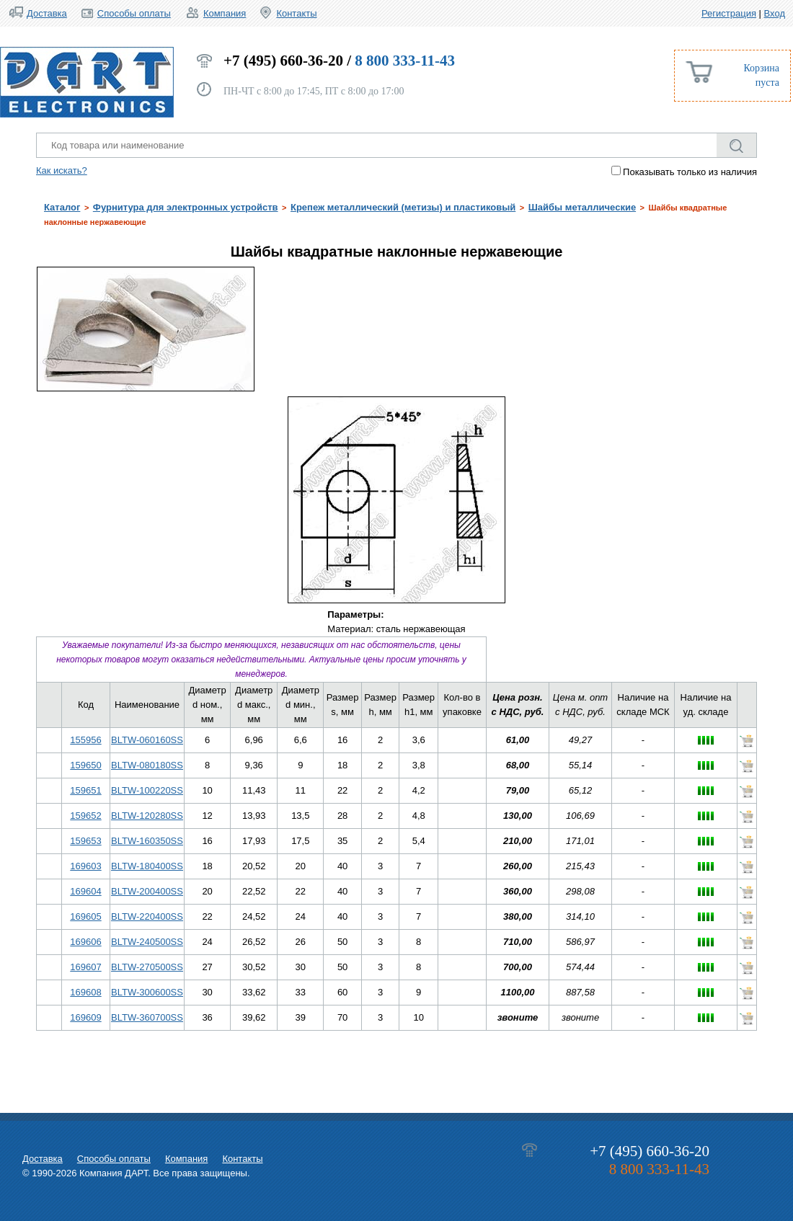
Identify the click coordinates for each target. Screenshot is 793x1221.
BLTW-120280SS (147, 815)
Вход (774, 13)
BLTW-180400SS (147, 866)
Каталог (62, 207)
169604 (85, 891)
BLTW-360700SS (147, 1017)
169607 (85, 967)
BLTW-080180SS (147, 765)
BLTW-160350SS (147, 840)
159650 (85, 765)
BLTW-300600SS (147, 992)
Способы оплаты (134, 13)
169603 (85, 866)
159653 (85, 840)
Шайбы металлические (582, 207)
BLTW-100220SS (147, 790)
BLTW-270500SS (147, 967)
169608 (85, 992)
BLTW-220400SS (147, 916)
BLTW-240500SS (147, 941)
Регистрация (728, 13)
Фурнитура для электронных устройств (185, 207)
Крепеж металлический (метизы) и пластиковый (403, 207)
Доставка (47, 13)
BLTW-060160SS (147, 739)
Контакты (296, 13)
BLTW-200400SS (147, 891)
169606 (85, 941)
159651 (85, 790)
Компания (225, 13)
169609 (85, 1017)
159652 (85, 815)
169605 (85, 916)
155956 (85, 739)
